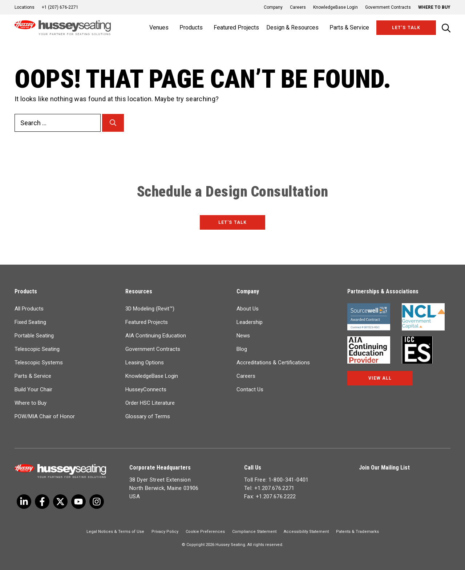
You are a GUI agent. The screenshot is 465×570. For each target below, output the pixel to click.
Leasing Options (144, 362)
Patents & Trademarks (357, 531)
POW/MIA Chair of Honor (45, 416)
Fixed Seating (30, 322)
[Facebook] (42, 501)
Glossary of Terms (147, 416)
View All (380, 378)
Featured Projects (236, 27)
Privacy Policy (164, 531)
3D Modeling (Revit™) (149, 308)
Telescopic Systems (39, 362)
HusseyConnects (145, 389)
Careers (298, 7)
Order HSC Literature (150, 403)
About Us (247, 308)
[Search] (113, 123)
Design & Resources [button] (292, 27)
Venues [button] (159, 27)
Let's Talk (232, 222)
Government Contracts (388, 7)
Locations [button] (25, 7)
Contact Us (249, 389)
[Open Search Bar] (446, 28)
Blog (241, 349)
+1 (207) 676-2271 (60, 7)
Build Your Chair (33, 389)
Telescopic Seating (37, 349)
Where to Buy (434, 7)
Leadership (249, 322)
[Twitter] (24, 501)
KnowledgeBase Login (335, 7)
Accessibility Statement (306, 531)
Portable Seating (34, 335)
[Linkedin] (78, 501)
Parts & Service (33, 376)
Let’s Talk (406, 27)
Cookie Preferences (205, 531)
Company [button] (273, 7)
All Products (29, 308)
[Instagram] (96, 501)
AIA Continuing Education (155, 335)
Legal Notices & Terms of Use (115, 531)
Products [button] (191, 27)
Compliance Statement (254, 531)
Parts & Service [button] (349, 27)
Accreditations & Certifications (273, 362)
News (243, 335)
